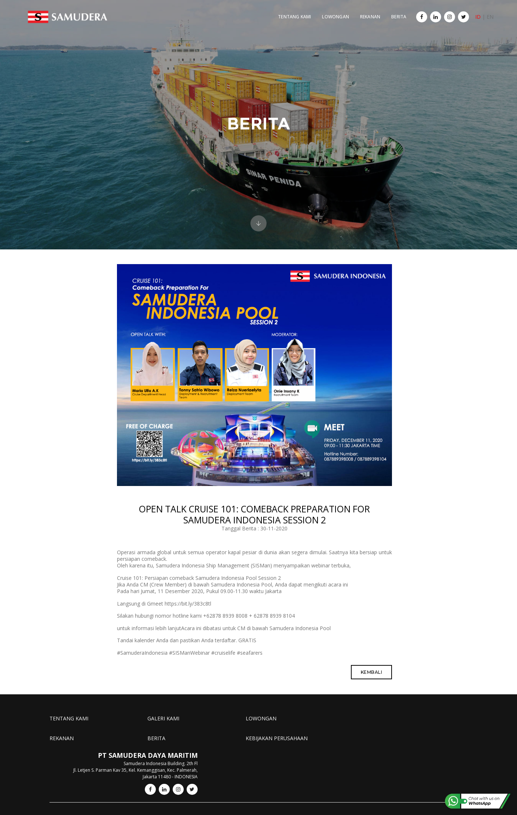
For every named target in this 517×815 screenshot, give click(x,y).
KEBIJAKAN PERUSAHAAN (271, 745)
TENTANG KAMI (290, 13)
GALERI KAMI (161, 725)
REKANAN (366, 13)
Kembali (375, 679)
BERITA (394, 13)
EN (495, 13)
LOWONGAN (331, 13)
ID (483, 13)
